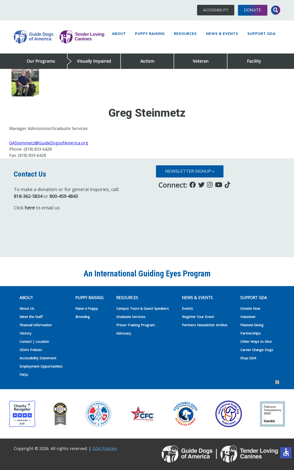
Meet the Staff (31, 316)
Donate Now (250, 308)
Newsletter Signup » (189, 171)
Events (187, 308)
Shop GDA (248, 358)
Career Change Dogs (256, 349)
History (25, 333)
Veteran (200, 61)
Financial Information (36, 325)
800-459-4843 (63, 196)
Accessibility (215, 10)
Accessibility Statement (38, 358)
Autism (147, 61)
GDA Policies (104, 448)
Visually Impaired (94, 61)
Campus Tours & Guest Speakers (142, 308)
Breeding (82, 316)
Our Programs (41, 61)
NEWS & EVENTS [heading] (197, 297)
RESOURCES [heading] (127, 297)
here (30, 208)
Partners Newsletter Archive (204, 325)
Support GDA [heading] (253, 297)
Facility (254, 61)
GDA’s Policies (31, 349)
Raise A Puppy (86, 308)
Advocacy (123, 333)
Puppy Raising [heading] (89, 297)
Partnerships (250, 333)
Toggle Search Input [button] (275, 10)
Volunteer (248, 316)
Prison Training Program (135, 325)
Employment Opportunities (41, 366)
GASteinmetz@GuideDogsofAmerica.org (48, 143)
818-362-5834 (28, 196)
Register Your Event (198, 316)
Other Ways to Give (256, 341)
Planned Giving (251, 325)
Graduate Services (130, 316)
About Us (27, 308)
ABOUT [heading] (26, 297)
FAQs (24, 374)
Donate (252, 10)
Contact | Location (34, 341)
